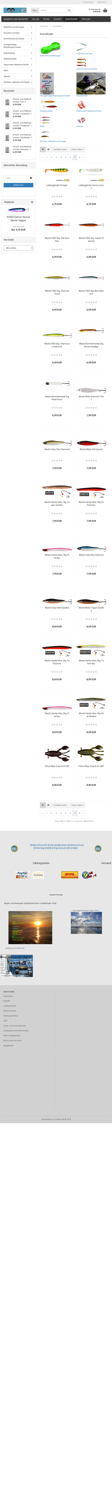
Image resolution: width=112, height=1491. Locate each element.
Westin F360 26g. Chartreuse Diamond (57, 345)
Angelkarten (9, 1045)
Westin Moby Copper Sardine (91, 609)
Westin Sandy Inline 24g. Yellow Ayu (91, 662)
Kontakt (73, 848)
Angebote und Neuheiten (16, 19)
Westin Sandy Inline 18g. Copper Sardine (57, 503)
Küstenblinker (91, 84)
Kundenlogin (88, 2)
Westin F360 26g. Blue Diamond (91, 292)
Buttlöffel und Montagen (51, 49)
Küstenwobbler (48, 105)
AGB (48, 848)
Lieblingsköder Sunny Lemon (91, 186)
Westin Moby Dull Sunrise (91, 449)
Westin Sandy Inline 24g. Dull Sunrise (57, 662)
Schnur (57, 19)
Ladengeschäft (10, 1006)
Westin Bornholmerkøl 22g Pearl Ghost (57, 398)
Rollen (35, 19)
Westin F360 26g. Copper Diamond (91, 239)
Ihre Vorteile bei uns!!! (12, 1040)
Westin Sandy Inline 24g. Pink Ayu (57, 714)
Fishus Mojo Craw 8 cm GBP (91, 766)
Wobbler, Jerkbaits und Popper (53, 136)
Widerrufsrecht (39, 845)
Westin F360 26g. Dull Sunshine (57, 239)
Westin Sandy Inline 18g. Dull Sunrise (91, 503)
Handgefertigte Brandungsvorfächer (55, 84)
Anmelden (18, 185)
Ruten (46, 19)
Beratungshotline (11, 1016)
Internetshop (46, 1119)
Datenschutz (76, 845)
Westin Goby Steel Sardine (57, 608)
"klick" (97, 910)
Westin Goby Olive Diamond (57, 449)
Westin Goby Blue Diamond (91, 555)
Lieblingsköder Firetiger (57, 185)
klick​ (22, 948)
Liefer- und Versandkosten (15, 1026)
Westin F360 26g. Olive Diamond (57, 292)
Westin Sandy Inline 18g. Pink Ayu (57, 556)
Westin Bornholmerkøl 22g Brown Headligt (91, 345)
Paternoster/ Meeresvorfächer (89, 105)
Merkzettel (102, 2)
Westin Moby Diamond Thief (91, 398)
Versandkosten (58, 845)
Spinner (81, 121)
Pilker (45, 121)
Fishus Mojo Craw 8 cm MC (57, 766)
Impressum (60, 848)
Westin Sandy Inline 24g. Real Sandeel (91, 714)
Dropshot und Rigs (84, 48)
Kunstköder (71, 19)
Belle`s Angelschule (12, 1035)
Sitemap (39, 848)
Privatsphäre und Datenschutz (16, 1031)
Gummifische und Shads (86, 63)
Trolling (86, 19)
